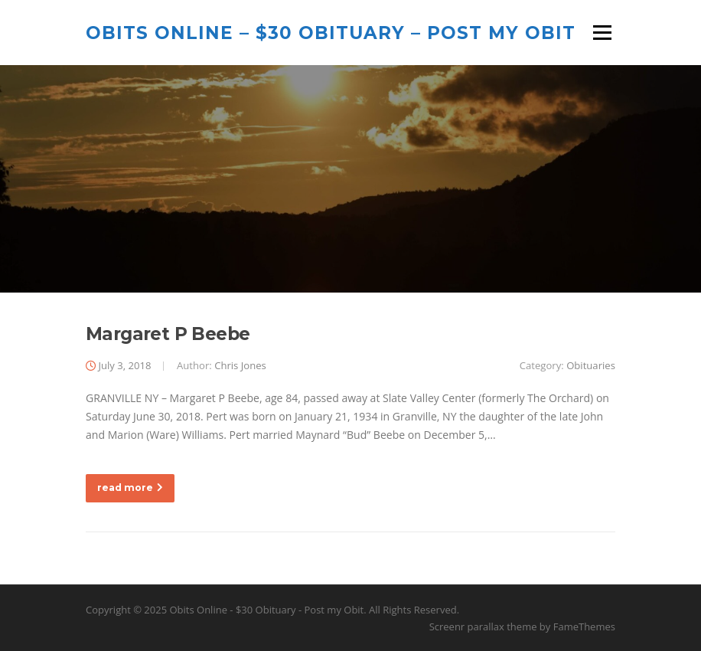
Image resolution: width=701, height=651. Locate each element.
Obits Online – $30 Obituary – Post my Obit (330, 32)
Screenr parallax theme (483, 626)
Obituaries (590, 365)
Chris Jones (240, 365)
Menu (602, 32)
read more (130, 487)
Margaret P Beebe (167, 334)
